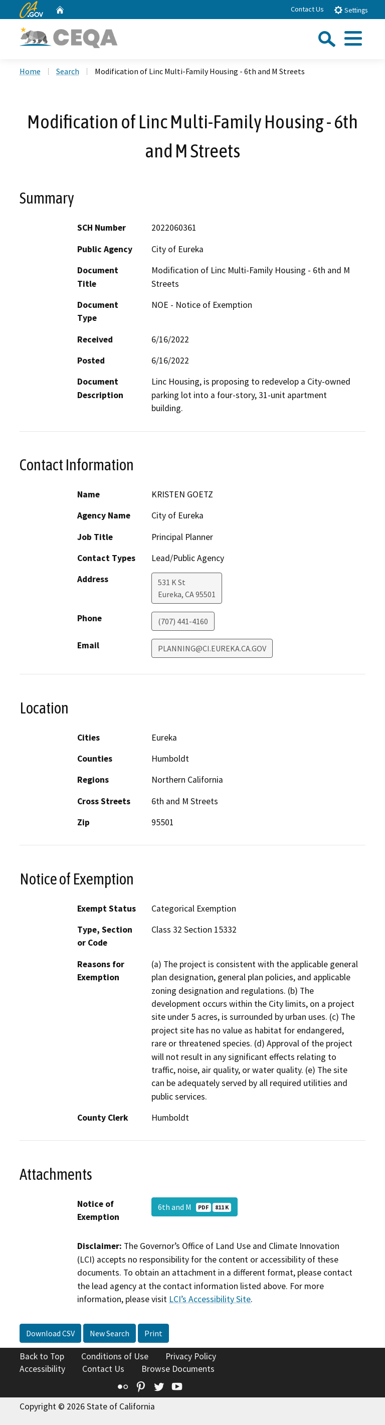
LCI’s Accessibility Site (210, 1299)
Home (30, 71)
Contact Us (307, 9)
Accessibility (42, 1368)
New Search (109, 1333)
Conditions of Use (114, 1356)
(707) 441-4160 (183, 621)
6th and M (194, 1207)
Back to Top (42, 1356)
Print (153, 1333)
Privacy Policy (190, 1356)
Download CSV (50, 1333)
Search (67, 71)
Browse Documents (178, 1368)
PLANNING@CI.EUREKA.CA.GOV (212, 648)
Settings (350, 10)
